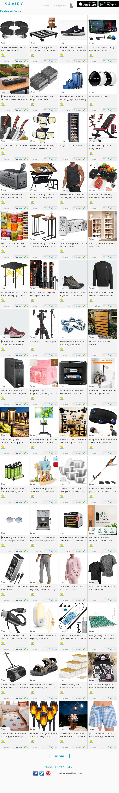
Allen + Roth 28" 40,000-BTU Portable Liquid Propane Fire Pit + (14, 99)
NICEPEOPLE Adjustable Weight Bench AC (100, 147)
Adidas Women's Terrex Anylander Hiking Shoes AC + (12, 344)
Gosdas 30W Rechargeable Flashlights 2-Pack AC (43, 294)
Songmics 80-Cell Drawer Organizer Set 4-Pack (41, 98)
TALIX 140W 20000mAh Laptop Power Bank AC (14, 588)
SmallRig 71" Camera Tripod (43, 341)
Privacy (59, 766)
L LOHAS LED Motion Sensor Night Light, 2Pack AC (43, 637)
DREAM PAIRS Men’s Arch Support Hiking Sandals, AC (42, 686)
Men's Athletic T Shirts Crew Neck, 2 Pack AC (102, 588)
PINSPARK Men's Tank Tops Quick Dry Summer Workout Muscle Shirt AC (72, 197)
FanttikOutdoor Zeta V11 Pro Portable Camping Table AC (14, 294)
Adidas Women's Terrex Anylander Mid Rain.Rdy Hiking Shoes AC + (73, 295)
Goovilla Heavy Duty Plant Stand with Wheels (13, 49)
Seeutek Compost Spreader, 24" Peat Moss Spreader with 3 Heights (14, 687)
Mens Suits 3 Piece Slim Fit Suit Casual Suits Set (72, 588)
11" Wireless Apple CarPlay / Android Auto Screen (102, 49)
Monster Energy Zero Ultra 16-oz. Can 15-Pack (73, 245)
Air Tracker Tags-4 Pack (100, 96)
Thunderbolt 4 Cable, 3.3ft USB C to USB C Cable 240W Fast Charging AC (13, 638)
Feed (69, 766)
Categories (60, 5)
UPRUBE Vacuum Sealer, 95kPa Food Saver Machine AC (101, 197)
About (48, 766)
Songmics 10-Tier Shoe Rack (73, 145)
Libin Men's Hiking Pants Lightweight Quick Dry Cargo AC (43, 589)
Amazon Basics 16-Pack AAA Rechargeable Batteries (13, 491)
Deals (46, 5)
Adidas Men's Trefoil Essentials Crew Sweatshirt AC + (101, 295)
